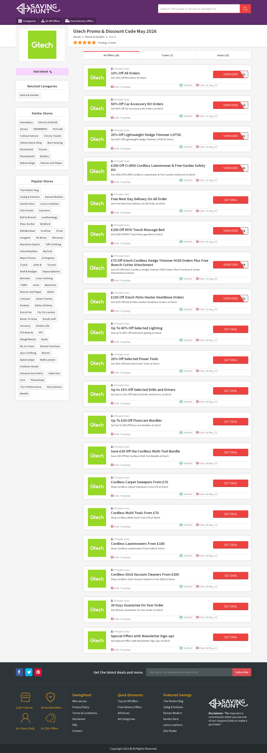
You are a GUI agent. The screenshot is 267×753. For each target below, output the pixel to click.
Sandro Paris (27, 203)
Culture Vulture (29, 135)
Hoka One (54, 373)
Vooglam (25, 237)
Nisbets (44, 156)
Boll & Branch (28, 217)
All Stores (124, 713)
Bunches (25, 278)
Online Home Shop (31, 142)
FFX (41, 332)
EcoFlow (46, 230)
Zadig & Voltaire (29, 196)
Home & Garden (95, 37)
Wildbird (45, 224)
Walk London (47, 359)
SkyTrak (47, 251)
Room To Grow (28, 319)
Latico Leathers (49, 203)
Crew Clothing (44, 278)
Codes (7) (167, 55)
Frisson (43, 149)
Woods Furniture (50, 346)
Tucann (51, 264)
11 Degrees (48, 258)
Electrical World (47, 122)
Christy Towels (52, 135)
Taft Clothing (53, 244)
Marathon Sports (30, 244)
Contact (77, 731)
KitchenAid (26, 149)
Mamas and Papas (51, 163)
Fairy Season (54, 386)
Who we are (79, 701)
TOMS (23, 285)
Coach (23, 264)
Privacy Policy (80, 707)
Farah (44, 339)
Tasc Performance (30, 386)
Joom (36, 285)
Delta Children (43, 305)
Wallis (50, 291)
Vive (22, 380)
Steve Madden (28, 251)
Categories (27, 21)
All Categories (126, 719)
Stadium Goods (29, 366)
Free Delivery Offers (79, 21)
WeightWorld (28, 339)
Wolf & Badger (28, 271)
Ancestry (25, 325)
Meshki (24, 393)
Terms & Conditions (84, 713)
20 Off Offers (50, 21)
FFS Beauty (26, 332)
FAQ (74, 725)
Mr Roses (41, 237)
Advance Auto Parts (31, 373)
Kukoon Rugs (27, 163)
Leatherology (49, 217)
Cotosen (25, 298)
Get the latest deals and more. (118, 672)
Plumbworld (27, 156)
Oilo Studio (26, 210)
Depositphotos (51, 271)
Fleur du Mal (27, 224)
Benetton (50, 285)
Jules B (37, 264)
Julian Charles (44, 298)
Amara (24, 129)
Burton (46, 353)
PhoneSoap (37, 380)
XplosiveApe (27, 359)
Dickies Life (42, 325)
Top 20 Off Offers (128, 701)
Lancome (44, 210)
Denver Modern (54, 196)
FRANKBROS (40, 129)
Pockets (24, 305)
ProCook (58, 129)
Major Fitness (28, 258)
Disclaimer (79, 719)
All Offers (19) (111, 55)
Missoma (57, 237)
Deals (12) (223, 55)
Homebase (26, 122)
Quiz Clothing (28, 353)
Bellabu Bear (27, 230)
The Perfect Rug (29, 190)
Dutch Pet (26, 312)
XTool (59, 230)
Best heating (55, 142)
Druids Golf (49, 319)
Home (77, 37)
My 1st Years (27, 346)
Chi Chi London (46, 312)
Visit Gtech (43, 71)
